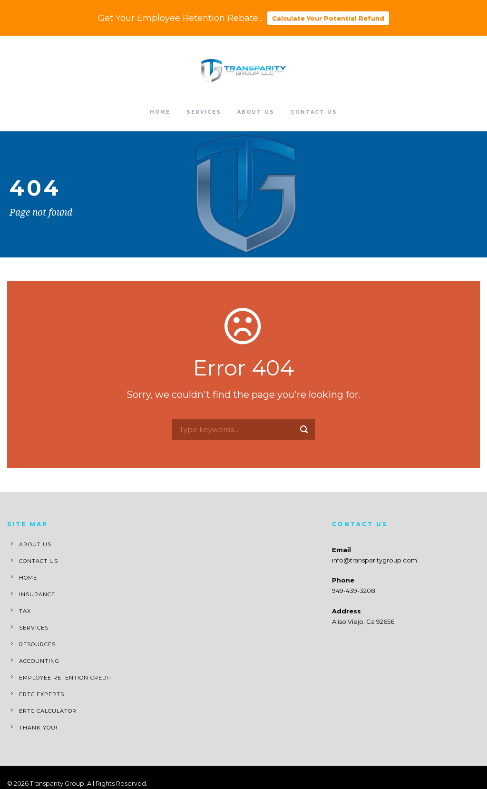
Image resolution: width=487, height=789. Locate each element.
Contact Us (314, 112)
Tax (25, 611)
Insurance (37, 594)
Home (160, 112)
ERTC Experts (41, 694)
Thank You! (38, 727)
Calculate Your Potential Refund (328, 18)
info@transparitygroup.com (374, 560)
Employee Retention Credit (65, 677)
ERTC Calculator (48, 711)
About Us (255, 112)
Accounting (39, 661)
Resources (37, 644)
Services (203, 112)
